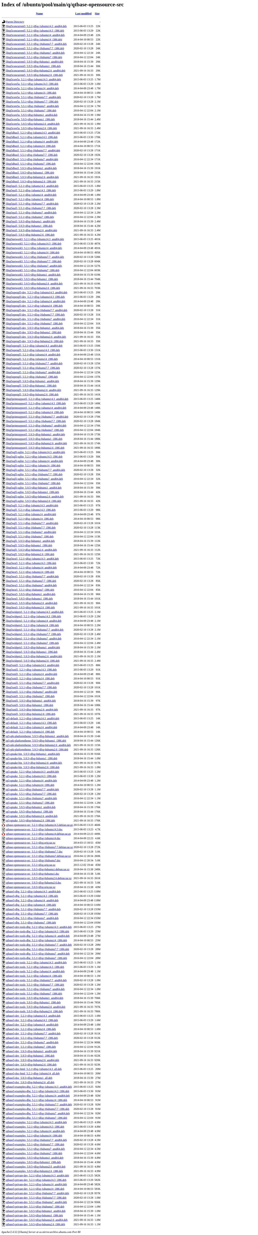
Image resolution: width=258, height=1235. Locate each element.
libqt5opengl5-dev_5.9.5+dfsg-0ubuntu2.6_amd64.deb (36, 336)
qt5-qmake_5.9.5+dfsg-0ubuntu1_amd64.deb (30, 807)
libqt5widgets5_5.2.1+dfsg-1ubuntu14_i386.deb (32, 625)
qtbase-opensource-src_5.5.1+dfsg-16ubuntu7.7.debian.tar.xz (39, 847)
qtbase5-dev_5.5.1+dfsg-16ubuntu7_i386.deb (31, 1046)
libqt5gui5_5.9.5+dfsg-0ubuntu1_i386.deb (29, 225)
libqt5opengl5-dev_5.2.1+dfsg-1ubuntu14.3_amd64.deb (36, 292)
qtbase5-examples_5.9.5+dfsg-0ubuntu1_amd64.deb (34, 1157)
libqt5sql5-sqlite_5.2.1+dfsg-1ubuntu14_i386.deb (33, 465)
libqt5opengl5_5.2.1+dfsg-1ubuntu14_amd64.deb (33, 354)
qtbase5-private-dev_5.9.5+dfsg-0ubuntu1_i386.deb (34, 1215)
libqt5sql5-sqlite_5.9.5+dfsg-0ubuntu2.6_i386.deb (33, 501)
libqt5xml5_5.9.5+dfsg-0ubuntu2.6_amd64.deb (32, 709)
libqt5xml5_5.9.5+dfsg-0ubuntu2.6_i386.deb (30, 714)
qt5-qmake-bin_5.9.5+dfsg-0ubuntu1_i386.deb (31, 758)
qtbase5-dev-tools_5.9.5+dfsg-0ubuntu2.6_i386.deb (34, 1011)
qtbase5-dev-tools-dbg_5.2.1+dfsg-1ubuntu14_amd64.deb (38, 935)
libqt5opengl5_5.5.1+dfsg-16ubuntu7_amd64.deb (33, 372)
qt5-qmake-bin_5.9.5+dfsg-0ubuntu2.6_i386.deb (32, 767)
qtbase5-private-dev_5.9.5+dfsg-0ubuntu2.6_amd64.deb (37, 1219)
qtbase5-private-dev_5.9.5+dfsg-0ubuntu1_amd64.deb (35, 1211)
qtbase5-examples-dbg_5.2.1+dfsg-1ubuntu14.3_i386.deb (37, 1091)
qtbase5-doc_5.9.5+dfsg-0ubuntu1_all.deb (29, 1077)
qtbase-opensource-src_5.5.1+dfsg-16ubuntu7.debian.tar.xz (38, 856)
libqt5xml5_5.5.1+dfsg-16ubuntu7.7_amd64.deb (32, 683)
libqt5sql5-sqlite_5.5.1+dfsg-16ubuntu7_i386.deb (33, 483)
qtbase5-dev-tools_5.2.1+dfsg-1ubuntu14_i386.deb (34, 975)
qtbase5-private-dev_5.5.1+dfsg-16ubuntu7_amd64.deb (36, 1202)
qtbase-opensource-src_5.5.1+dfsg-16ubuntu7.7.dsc (34, 851)
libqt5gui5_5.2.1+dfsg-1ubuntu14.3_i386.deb (31, 190)
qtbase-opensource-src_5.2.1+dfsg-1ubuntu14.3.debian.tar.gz (39, 825)
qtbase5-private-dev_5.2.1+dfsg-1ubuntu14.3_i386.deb (36, 1180)
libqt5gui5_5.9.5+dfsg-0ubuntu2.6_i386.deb (30, 234)
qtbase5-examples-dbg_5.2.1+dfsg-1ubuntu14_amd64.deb (38, 1095)
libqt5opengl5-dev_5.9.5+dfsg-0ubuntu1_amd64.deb (35, 328)
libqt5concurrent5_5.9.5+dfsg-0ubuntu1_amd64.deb (34, 61)
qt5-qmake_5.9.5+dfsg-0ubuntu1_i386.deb (29, 811)
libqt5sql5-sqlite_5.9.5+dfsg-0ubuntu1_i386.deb (32, 492)
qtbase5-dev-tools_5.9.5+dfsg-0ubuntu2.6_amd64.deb (35, 1006)
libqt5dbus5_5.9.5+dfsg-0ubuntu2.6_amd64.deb (32, 177)
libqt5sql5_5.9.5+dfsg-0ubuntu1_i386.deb (29, 545)
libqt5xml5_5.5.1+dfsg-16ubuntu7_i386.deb (30, 696)
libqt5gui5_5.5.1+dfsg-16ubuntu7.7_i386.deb (31, 208)
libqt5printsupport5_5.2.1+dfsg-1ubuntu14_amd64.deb (36, 407)
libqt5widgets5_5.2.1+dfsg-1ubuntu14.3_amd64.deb (34, 612)
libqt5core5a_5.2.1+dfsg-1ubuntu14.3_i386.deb (32, 83)
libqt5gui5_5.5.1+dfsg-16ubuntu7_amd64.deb (31, 212)
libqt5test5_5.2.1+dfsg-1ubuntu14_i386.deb (30, 572)
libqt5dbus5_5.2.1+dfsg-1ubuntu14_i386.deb (30, 146)
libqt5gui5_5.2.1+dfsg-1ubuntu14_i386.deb (30, 199)
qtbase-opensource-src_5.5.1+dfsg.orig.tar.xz (30, 864)
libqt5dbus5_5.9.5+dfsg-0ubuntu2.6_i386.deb (31, 181)
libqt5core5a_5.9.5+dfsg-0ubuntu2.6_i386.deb (31, 128)
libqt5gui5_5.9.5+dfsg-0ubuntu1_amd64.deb (30, 221)
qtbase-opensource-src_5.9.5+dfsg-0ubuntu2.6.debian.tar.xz (38, 878)
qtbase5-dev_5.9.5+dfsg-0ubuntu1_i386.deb (30, 1055)
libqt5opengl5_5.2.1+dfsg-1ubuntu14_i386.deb (32, 359)
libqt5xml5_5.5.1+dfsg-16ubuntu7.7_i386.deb (31, 687)
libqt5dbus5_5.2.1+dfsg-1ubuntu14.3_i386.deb (31, 137)
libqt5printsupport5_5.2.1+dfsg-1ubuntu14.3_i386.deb (36, 403)
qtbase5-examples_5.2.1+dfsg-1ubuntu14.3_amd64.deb (36, 1122)
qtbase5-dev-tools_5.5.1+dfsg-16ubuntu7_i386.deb (34, 993)
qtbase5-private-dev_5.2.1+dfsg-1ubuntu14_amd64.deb (36, 1184)
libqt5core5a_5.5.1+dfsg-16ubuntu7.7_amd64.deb (33, 97)
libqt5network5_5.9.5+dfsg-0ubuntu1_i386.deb (32, 279)
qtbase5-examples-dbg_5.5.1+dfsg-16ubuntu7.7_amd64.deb (39, 1104)
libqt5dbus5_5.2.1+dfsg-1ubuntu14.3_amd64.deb (33, 132)
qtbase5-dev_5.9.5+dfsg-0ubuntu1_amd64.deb (31, 1051)
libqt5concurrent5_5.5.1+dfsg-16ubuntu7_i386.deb (34, 57)
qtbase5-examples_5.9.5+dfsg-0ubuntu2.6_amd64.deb (35, 1166)
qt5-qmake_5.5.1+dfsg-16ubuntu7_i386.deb (30, 802)
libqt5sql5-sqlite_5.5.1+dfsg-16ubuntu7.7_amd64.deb (35, 470)
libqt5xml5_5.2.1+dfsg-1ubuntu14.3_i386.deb (31, 669)
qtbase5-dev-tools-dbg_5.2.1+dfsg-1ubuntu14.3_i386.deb (37, 931)
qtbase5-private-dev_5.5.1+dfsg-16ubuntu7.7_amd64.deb (37, 1193)
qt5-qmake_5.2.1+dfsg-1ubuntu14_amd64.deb (31, 780)
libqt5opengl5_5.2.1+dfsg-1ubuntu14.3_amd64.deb (34, 345)
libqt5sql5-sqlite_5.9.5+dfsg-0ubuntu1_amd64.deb (34, 487)
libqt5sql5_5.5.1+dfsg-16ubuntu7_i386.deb (30, 536)
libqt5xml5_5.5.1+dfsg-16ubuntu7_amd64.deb (31, 691)
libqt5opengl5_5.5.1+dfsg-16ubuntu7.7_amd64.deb (34, 363)
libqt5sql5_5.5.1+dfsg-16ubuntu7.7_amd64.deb (32, 523)
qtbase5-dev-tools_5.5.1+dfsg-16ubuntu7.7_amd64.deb (36, 980)
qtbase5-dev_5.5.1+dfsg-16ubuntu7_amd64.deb (32, 1042)
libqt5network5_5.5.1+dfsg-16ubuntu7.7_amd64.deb (35, 256)
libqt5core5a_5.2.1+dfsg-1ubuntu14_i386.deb (31, 92)
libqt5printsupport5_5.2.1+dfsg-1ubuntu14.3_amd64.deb (37, 399)
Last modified (83, 13)
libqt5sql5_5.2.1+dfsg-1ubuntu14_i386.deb (30, 518)
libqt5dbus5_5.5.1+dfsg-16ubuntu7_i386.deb (30, 163)
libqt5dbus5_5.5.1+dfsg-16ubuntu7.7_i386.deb (31, 154)
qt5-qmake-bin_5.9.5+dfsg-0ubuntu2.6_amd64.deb (34, 762)
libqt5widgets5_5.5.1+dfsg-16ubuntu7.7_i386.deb (33, 634)
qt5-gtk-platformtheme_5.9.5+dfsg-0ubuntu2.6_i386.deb (37, 749)
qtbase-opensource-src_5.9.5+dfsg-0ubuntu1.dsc (32, 873)
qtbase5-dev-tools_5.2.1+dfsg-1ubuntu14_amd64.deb (35, 971)
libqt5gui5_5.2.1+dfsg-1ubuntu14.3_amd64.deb (32, 185)
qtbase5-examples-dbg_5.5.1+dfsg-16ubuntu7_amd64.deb (38, 1113)
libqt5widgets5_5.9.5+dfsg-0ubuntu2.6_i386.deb (32, 660)
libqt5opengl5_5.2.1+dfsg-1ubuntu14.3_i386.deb (33, 350)
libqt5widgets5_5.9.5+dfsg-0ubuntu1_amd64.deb (33, 647)
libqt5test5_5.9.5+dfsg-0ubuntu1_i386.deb (29, 598)
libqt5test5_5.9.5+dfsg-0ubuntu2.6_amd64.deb (31, 603)
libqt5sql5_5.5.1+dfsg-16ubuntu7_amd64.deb (31, 532)
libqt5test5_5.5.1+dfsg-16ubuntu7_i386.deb (30, 589)
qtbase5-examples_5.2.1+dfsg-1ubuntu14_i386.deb (34, 1135)
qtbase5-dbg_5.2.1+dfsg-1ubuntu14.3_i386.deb (32, 896)
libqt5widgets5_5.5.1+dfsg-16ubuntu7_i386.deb (32, 643)
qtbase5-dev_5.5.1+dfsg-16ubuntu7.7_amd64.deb (33, 1033)
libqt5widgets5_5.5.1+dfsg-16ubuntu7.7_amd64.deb (34, 629)
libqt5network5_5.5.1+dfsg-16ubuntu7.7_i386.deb (33, 261)
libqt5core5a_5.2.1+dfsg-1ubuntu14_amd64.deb (32, 88)
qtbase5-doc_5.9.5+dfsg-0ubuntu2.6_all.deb (30, 1082)
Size (97, 13)
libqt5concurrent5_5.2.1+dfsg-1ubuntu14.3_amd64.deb (36, 26)
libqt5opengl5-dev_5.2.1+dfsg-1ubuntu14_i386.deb (34, 305)
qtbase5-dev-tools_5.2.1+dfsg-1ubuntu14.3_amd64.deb (36, 962)
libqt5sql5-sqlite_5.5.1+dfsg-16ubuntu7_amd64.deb (34, 478)
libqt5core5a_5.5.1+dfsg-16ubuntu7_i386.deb (31, 110)
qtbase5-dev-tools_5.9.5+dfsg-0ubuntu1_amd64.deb (34, 998)
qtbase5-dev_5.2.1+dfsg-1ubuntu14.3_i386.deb (32, 1020)
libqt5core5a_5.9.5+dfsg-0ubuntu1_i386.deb (30, 119)
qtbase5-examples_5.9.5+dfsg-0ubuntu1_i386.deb (33, 1162)
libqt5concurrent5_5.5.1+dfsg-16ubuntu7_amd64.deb (35, 52)
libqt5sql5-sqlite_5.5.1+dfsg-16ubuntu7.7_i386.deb (34, 474)
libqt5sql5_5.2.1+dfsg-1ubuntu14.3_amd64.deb (32, 505)
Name (39, 13)
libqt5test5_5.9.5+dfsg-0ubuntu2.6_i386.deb (30, 607)
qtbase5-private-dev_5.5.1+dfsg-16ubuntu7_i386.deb (35, 1206)
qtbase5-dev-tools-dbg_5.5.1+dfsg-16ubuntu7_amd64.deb (38, 953)
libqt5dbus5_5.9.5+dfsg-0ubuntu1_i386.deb (30, 172)
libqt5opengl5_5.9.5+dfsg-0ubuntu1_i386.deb (31, 385)
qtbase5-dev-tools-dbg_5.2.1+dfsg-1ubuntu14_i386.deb (36, 940)
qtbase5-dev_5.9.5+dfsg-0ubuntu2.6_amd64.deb (32, 1060)
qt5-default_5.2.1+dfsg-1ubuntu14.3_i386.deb (31, 722)
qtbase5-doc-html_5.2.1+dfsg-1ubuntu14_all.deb (32, 1073)
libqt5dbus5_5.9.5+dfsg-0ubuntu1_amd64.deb (31, 168)
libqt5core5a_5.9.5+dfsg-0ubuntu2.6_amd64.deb (32, 123)
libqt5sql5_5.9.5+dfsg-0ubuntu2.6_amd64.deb (31, 549)
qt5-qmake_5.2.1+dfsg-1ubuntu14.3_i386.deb (31, 776)
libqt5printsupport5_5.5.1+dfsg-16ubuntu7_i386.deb (35, 430)
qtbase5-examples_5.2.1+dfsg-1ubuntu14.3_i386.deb (35, 1126)
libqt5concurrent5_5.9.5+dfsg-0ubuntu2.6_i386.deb (34, 75)
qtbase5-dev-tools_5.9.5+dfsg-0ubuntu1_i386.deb (33, 1002)
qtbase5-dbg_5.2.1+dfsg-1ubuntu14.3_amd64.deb (33, 891)
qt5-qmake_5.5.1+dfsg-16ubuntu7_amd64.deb (31, 798)
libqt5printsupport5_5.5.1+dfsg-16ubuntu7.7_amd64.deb (37, 416)
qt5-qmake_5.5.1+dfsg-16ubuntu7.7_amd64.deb (32, 789)
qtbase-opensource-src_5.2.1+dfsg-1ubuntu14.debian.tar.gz (38, 833)
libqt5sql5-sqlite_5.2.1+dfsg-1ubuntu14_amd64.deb (34, 461)
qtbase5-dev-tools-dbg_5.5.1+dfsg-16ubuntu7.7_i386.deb (37, 949)
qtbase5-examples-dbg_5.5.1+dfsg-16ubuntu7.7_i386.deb (37, 1109)
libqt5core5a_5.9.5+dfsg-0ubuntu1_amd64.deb (31, 114)
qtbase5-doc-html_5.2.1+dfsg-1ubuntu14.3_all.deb (34, 1069)
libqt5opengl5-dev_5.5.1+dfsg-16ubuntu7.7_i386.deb (35, 314)
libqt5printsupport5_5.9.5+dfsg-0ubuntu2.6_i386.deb (35, 447)
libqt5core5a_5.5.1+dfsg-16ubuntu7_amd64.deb (32, 106)
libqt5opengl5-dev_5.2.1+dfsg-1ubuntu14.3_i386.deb (35, 296)
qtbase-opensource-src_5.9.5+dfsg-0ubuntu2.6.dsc (33, 882)
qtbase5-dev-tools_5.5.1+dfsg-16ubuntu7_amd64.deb (35, 989)
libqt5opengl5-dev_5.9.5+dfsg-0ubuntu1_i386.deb (33, 332)
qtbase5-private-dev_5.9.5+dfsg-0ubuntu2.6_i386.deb (35, 1224)
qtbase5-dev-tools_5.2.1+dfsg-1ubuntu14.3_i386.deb (35, 967)
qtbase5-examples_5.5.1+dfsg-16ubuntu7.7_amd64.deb (36, 1140)
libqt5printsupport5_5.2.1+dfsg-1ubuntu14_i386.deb (35, 412)
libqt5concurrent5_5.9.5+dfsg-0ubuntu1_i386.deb (33, 66)
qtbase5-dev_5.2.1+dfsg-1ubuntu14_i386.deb (31, 1029)
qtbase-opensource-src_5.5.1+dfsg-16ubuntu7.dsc (33, 860)
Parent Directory (15, 21)
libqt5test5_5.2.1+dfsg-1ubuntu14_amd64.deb (31, 567)
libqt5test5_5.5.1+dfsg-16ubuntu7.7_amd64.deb (32, 576)
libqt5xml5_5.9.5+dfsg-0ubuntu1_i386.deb (29, 705)
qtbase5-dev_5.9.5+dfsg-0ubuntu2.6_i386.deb (31, 1064)
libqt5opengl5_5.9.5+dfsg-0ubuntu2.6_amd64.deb (33, 390)
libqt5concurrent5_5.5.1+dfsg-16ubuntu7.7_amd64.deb (36, 43)
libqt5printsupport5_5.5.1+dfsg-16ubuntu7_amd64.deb (36, 425)
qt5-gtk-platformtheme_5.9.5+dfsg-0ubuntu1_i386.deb (36, 740)
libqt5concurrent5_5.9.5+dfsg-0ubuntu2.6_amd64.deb (35, 70)
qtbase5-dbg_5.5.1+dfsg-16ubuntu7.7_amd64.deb (33, 909)
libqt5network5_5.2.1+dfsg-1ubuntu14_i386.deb (32, 252)
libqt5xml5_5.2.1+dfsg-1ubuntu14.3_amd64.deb (32, 665)
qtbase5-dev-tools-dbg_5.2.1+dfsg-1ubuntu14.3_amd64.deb (39, 927)
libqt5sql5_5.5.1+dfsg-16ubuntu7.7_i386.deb (31, 527)
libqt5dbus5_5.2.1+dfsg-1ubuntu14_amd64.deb (32, 141)
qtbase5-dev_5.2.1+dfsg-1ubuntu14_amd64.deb (32, 1024)
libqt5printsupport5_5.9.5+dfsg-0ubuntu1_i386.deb (34, 438)
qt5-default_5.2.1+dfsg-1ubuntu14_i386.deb (30, 731)
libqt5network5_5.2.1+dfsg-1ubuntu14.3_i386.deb (33, 243)
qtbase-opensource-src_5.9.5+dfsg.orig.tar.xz (30, 887)
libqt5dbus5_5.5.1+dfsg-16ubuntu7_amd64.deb (32, 159)
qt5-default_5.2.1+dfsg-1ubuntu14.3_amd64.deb (32, 718)
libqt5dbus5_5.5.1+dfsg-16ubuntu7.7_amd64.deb (33, 150)
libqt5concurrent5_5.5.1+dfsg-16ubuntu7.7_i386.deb (35, 48)
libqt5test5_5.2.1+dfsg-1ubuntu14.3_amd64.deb (32, 558)
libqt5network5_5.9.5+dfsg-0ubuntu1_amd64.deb (33, 274)
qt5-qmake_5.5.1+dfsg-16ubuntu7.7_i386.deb (31, 793)
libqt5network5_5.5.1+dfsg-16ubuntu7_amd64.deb (34, 265)
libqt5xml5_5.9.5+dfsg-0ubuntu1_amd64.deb (31, 700)
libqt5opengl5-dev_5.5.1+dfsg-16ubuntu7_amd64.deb (35, 319)
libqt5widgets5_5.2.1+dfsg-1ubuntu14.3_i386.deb (33, 616)
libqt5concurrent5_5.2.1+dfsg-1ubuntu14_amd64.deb (35, 35)
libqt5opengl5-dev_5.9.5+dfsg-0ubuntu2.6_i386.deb (34, 341)
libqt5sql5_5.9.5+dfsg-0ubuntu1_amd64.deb (30, 541)
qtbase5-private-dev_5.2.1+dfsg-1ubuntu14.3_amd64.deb (37, 1175)
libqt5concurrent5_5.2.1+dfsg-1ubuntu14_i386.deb (34, 39)
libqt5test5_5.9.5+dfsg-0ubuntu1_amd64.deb (30, 594)
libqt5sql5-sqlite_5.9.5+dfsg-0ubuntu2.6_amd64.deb (35, 496)
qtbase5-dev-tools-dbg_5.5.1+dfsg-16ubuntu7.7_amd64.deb (39, 944)
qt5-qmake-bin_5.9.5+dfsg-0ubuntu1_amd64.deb (33, 754)
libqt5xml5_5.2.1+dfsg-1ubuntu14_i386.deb (30, 678)
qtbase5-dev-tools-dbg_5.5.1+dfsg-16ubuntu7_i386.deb (36, 958)
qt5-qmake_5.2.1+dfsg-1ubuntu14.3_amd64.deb (32, 771)
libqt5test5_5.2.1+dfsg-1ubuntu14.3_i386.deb (31, 563)
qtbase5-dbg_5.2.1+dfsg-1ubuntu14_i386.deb (31, 904)
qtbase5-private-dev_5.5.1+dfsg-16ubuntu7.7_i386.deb (36, 1197)
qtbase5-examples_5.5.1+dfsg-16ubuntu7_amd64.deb (35, 1148)
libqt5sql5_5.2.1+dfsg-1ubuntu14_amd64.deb (31, 514)
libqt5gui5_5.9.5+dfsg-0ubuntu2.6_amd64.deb (31, 230)
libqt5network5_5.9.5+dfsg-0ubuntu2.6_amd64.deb (34, 283)
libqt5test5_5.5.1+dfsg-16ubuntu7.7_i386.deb (31, 580)
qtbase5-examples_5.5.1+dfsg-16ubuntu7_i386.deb (34, 1153)
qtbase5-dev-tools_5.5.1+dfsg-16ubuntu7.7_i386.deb (35, 984)
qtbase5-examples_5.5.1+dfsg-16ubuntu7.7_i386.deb (35, 1144)
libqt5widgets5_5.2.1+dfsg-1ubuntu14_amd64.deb (33, 620)
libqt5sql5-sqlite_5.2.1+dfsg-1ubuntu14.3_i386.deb (34, 456)
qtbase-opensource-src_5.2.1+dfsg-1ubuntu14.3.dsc (34, 829)
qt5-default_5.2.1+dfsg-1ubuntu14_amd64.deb (31, 727)
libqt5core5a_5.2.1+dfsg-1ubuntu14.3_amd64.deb (33, 79)
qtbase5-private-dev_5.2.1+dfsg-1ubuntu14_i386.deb (35, 1188)
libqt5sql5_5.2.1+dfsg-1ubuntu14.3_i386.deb (31, 509)
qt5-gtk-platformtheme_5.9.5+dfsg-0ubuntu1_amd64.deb (37, 736)
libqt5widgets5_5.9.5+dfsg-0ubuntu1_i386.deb (31, 651)
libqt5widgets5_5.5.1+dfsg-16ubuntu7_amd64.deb (33, 638)
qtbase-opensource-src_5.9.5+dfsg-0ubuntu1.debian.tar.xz (37, 869)
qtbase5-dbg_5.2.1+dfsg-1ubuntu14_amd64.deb (32, 900)
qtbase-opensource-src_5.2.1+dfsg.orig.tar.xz (30, 842)
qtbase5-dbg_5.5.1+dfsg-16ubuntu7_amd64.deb (32, 918)
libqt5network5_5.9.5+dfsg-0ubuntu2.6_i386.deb (33, 288)
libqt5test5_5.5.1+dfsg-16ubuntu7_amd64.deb (31, 585)
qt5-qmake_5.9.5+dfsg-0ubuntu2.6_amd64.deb (31, 816)
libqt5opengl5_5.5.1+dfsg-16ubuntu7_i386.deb (32, 376)
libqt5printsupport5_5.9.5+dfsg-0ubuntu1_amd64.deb (35, 434)
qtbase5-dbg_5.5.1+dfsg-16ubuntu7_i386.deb (31, 922)
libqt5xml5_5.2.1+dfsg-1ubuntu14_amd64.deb (31, 674)
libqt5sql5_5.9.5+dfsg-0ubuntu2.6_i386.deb (30, 554)
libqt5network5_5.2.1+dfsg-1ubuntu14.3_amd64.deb (35, 239)
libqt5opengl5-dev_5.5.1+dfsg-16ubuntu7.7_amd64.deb (36, 310)
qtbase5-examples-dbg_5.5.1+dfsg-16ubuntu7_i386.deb (36, 1117)
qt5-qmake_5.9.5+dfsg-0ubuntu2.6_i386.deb (30, 820)
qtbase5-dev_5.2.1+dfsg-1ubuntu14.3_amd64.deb (33, 1015)
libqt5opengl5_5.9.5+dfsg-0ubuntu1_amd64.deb (32, 381)
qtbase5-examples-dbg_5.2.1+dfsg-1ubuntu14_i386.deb (36, 1100)
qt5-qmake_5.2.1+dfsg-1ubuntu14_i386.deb (30, 785)
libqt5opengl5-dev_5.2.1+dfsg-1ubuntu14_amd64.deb (35, 301)
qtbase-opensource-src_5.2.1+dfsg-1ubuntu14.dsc (33, 838)
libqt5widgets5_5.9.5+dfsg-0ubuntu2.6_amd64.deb (34, 656)
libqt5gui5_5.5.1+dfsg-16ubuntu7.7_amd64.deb (32, 203)
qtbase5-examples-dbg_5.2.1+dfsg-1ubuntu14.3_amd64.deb (39, 1086)
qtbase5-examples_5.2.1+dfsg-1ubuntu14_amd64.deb (35, 1131)
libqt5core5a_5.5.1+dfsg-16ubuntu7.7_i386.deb (32, 101)
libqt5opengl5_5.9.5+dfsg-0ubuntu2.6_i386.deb (32, 394)
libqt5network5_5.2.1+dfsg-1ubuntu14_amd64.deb (34, 248)
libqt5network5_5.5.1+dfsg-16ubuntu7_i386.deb (32, 270)
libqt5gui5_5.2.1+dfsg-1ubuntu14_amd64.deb (31, 194)
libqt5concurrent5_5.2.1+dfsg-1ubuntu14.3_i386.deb (35, 30)
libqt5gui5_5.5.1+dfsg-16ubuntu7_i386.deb (30, 217)
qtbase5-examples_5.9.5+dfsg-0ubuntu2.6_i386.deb (34, 1171)
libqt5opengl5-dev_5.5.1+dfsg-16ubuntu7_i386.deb (34, 323)
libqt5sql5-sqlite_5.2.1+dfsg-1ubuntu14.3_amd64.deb (35, 452)
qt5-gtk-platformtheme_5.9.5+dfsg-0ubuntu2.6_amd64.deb (38, 745)
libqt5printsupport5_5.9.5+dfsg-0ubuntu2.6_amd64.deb (36, 443)
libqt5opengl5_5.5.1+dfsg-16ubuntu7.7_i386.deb (33, 367)
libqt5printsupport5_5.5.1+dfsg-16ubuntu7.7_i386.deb (36, 421)
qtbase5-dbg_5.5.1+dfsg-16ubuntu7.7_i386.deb (32, 913)
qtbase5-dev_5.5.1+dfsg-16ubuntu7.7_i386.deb (32, 1038)
